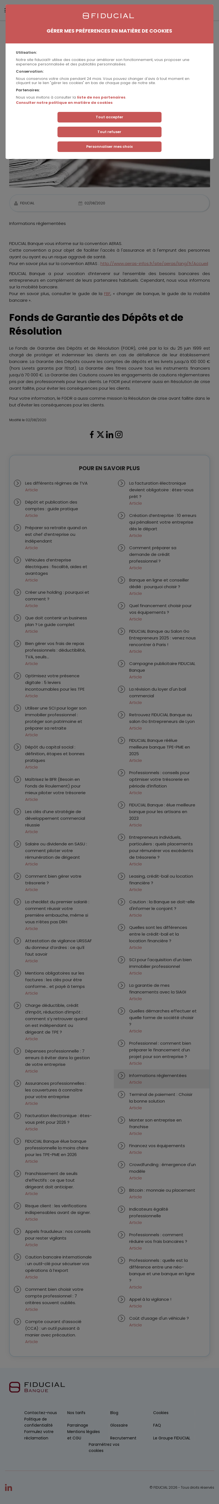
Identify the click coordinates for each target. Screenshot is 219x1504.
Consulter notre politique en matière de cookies (64, 102)
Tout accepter (109, 117)
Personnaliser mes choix (109, 146)
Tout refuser (109, 131)
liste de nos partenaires (101, 97)
